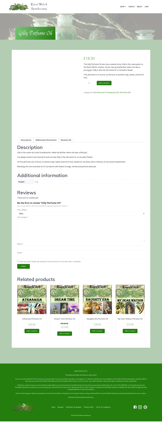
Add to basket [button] (32, 331)
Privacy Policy (89, 408)
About (140, 7)
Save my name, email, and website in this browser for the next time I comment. (50, 262)
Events (132, 7)
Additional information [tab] (46, 140)
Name (20, 244)
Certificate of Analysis (73, 408)
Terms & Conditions (103, 408)
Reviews (60, 408)
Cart (147, 7)
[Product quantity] (90, 84)
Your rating (22, 210)
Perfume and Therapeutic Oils (106, 93)
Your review (22, 218)
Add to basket (104, 84)
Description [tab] (26, 140)
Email (20, 253)
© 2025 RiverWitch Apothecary (81, 417)
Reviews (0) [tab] (66, 140)
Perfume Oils (125, 93)
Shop (123, 7)
